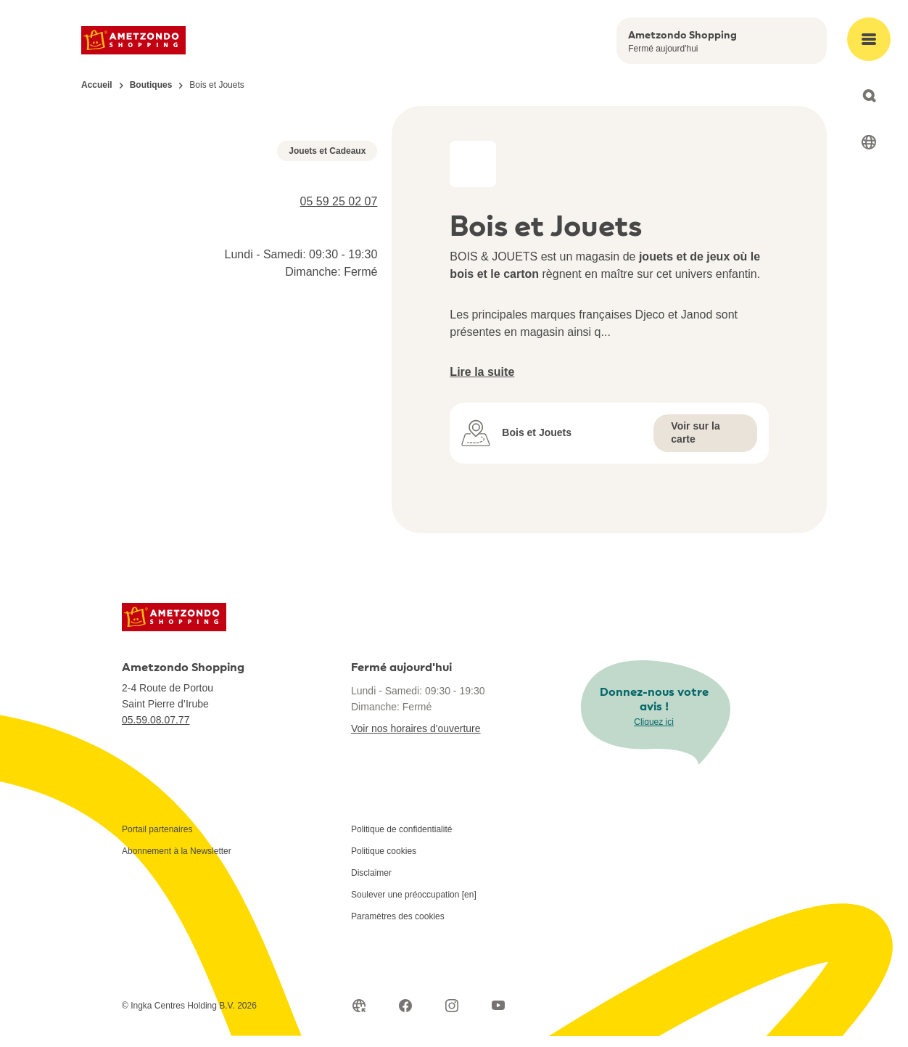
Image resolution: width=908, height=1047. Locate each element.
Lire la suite (482, 372)
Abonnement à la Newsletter (176, 862)
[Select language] (868, 142)
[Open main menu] (869, 39)
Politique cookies (383, 862)
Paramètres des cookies (398, 927)
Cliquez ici (654, 732)
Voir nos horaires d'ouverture (416, 739)
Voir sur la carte (695, 432)
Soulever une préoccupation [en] (413, 905)
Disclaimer (371, 884)
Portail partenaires (157, 840)
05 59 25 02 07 (339, 441)
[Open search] (868, 95)
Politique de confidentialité (401, 840)
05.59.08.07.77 (155, 730)
